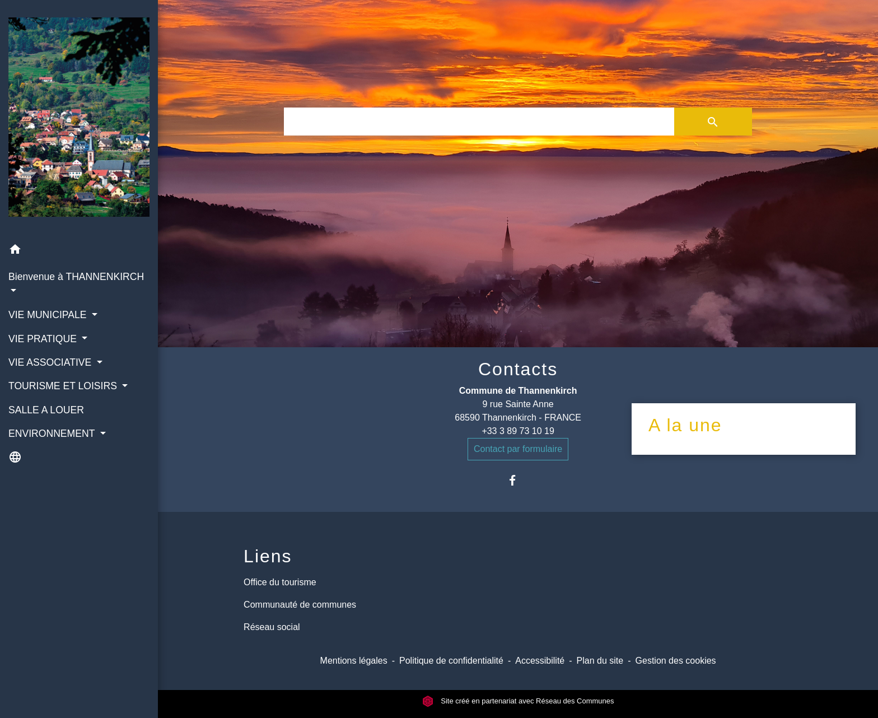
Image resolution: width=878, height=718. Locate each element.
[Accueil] (79, 119)
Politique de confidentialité (451, 660)
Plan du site (600, 660)
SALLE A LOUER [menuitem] (46, 410)
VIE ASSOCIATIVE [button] (51, 362)
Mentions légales (353, 660)
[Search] (479, 122)
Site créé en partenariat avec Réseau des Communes (518, 701)
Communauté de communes (300, 604)
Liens (268, 556)
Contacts (518, 369)
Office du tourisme (280, 582)
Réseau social (272, 627)
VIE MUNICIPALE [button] (48, 314)
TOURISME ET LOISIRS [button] (64, 385)
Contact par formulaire (518, 449)
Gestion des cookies (676, 660)
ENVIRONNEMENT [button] (52, 433)
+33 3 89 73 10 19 (518, 431)
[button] (79, 251)
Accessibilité (539, 660)
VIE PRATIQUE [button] (44, 338)
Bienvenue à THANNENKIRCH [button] (76, 276)
